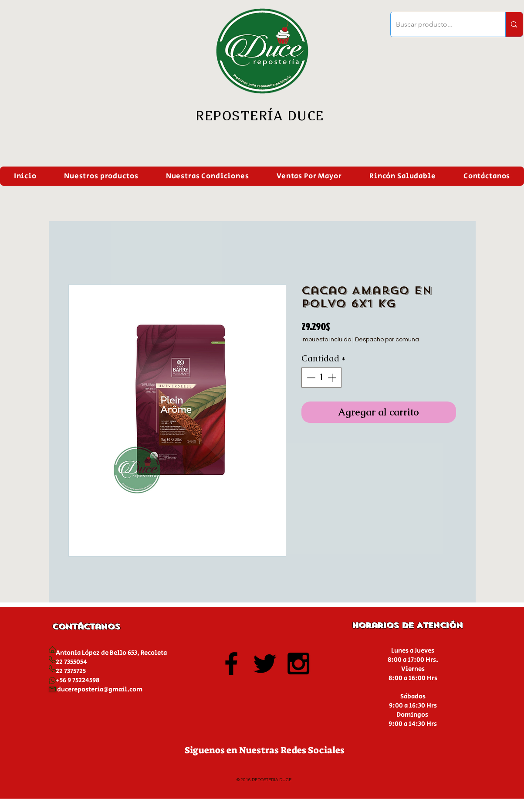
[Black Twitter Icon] (265, 663)
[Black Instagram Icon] (298, 663)
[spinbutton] (321, 377)
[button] (101, 176)
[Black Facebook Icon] (231, 663)
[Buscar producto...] (441, 24)
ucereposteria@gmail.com (101, 689)
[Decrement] (310, 377)
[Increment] (332, 377)
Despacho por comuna (387, 340)
